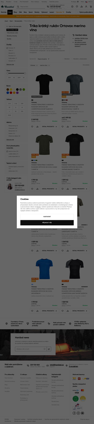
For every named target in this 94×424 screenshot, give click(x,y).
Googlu (38, 207)
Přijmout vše (47, 222)
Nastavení (47, 216)
